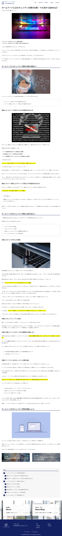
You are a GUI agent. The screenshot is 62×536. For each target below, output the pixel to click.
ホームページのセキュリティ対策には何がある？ (15, 481)
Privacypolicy (27, 531)
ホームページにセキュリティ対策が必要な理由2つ (15, 473)
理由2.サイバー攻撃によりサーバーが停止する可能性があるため (20, 478)
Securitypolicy (35, 531)
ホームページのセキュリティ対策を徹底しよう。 (15, 495)
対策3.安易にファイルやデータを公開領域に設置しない (18, 489)
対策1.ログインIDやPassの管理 (13, 484)
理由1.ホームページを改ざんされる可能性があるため (17, 475)
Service (38, 527)
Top (37, 524)
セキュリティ (14, 10)
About (49, 524)
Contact (49, 525)
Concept (38, 525)
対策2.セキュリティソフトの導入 (13, 486)
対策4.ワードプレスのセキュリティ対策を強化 (16, 492)
